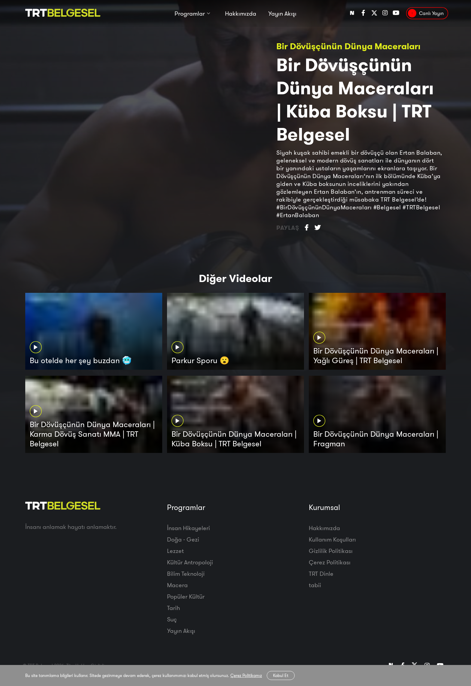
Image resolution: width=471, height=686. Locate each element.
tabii (315, 585)
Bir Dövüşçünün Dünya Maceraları (348, 46)
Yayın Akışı (282, 14)
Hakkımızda (240, 14)
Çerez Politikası (330, 562)
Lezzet (175, 550)
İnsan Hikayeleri (188, 528)
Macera (177, 585)
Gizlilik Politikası (331, 550)
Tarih (173, 608)
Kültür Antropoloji (190, 562)
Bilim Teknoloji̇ (186, 573)
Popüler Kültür (186, 596)
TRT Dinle (321, 573)
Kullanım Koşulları (332, 539)
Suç (172, 619)
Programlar (190, 14)
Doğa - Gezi (183, 539)
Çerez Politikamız (246, 675)
